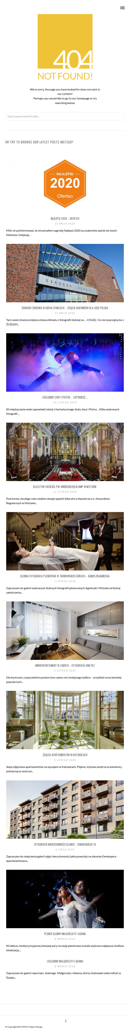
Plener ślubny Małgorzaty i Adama (65, 934)
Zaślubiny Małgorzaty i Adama (65, 961)
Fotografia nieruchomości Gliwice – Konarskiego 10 (65, 844)
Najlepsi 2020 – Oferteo (65, 218)
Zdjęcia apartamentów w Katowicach (65, 755)
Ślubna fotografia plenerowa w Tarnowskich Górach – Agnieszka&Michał (65, 576)
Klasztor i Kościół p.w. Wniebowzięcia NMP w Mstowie (65, 487)
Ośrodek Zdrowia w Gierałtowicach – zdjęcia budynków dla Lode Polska (65, 308)
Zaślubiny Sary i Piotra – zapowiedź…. (65, 397)
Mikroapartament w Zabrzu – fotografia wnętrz (65, 665)
